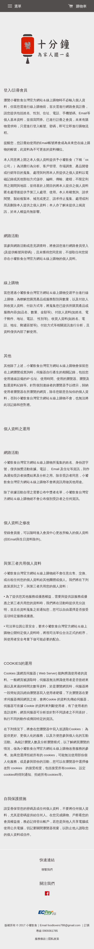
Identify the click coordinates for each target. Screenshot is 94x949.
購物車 (77, 6)
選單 (14, 6)
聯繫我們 (47, 869)
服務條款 (40, 938)
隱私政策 (53, 938)
